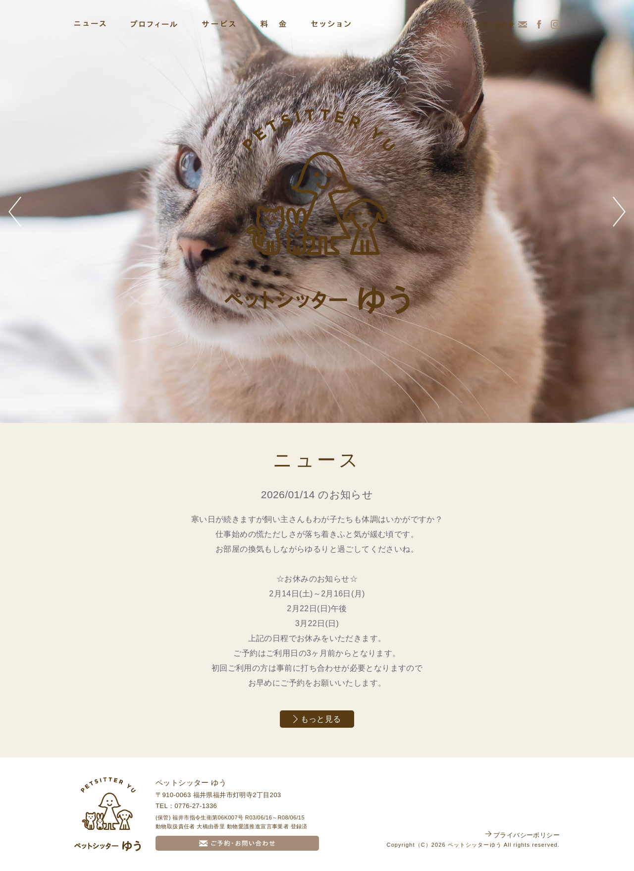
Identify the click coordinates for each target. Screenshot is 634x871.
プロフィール (154, 24)
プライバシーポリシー (526, 835)
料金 (273, 24)
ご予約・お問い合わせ (481, 24)
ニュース (90, 24)
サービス (219, 24)
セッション (331, 24)
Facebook (538, 24)
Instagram (555, 24)
